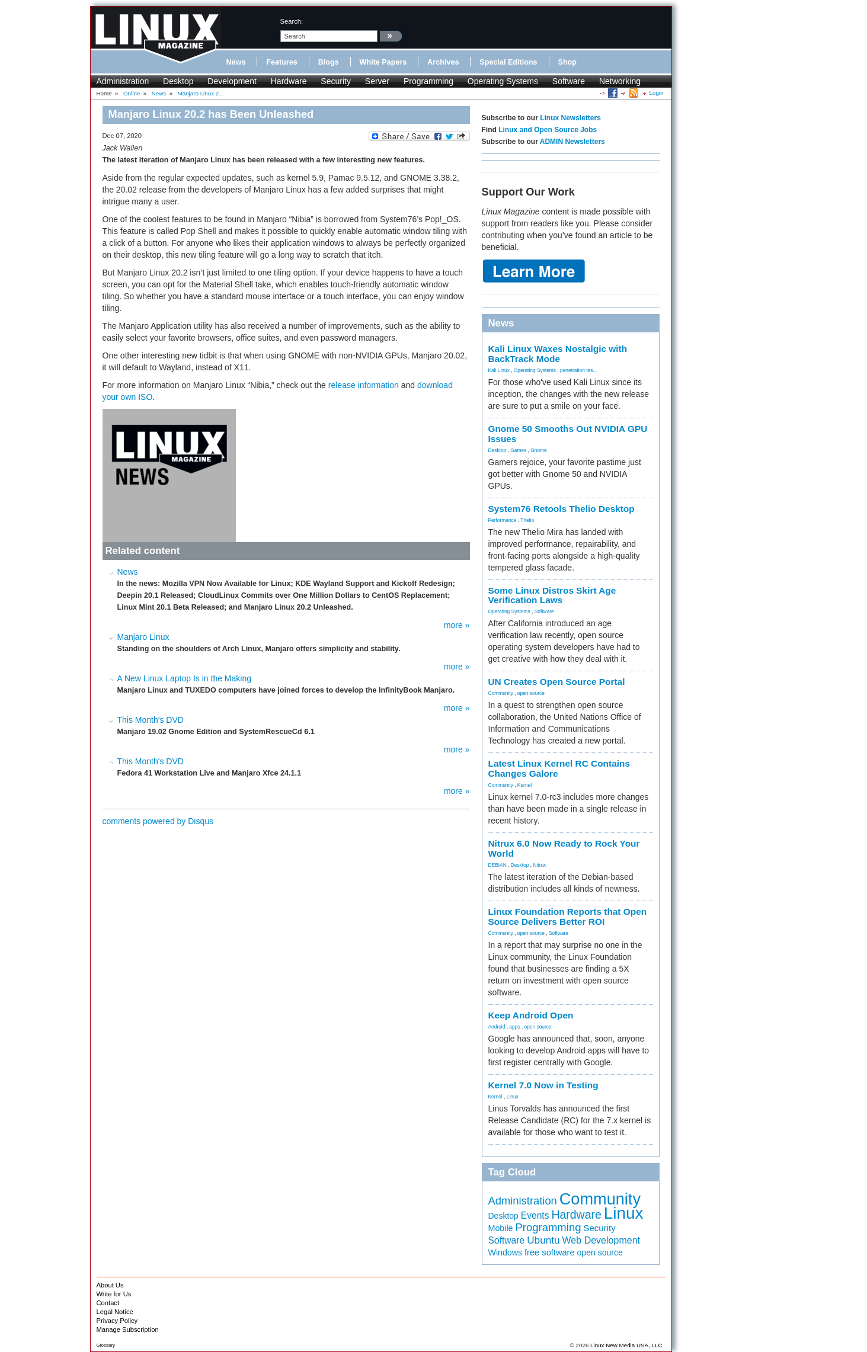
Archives (443, 62)
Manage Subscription (128, 1329)
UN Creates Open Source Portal (556, 682)
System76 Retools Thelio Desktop (561, 509)
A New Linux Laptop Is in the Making (184, 678)
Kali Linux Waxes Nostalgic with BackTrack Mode (558, 354)
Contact (108, 1302)
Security (336, 81)
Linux (513, 1097)
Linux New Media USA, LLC (626, 1345)
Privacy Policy (117, 1320)
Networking (620, 81)
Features (281, 62)
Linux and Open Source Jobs (547, 130)
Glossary (106, 1345)
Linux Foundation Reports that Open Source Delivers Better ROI (567, 916)
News (236, 62)
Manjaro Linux (143, 637)
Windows (505, 1252)
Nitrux (539, 865)
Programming (428, 81)
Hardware (289, 81)
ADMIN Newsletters (572, 141)
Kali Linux (499, 370)
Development (232, 81)
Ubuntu (543, 1240)
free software (549, 1252)
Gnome (538, 450)
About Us (110, 1285)
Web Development (601, 1240)
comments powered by (158, 821)
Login (657, 92)
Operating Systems (503, 81)
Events (535, 1215)
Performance (502, 520)
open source (531, 693)
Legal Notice (115, 1311)
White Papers (383, 62)
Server (377, 81)
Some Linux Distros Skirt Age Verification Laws (552, 595)
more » (457, 625)
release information (363, 385)
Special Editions (508, 62)
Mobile (500, 1228)
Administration (123, 81)
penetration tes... (578, 370)
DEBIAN (497, 865)
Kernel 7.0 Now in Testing (543, 1085)
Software (568, 81)
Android (497, 1027)
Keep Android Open (531, 1015)
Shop (567, 62)
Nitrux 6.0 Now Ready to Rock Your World (564, 848)
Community (500, 693)
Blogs (328, 62)
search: (291, 21)
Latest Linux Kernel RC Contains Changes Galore (559, 768)
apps (514, 1027)
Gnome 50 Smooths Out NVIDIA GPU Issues (568, 434)
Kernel (524, 785)
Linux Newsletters (570, 118)
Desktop (178, 81)
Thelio (527, 520)
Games (518, 450)
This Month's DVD (150, 720)
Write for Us (114, 1293)
